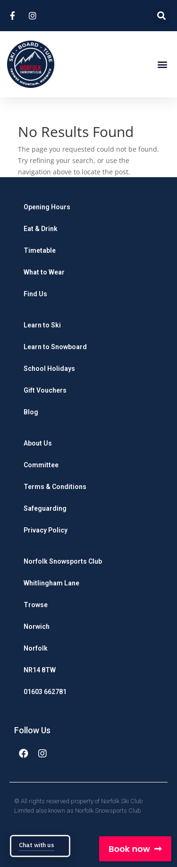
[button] (162, 64)
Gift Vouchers (45, 390)
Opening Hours (47, 207)
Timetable (40, 250)
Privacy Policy (45, 530)
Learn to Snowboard (55, 347)
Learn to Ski (42, 325)
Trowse (36, 605)
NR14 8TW (40, 670)
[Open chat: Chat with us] (40, 846)
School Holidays (49, 368)
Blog (31, 412)
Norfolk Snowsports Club (63, 561)
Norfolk (36, 648)
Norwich (37, 626)
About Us (38, 443)
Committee (41, 465)
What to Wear (44, 272)
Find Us (35, 294)
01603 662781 (45, 691)
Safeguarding (45, 508)
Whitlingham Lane (51, 583)
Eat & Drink (41, 228)
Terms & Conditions (55, 486)
